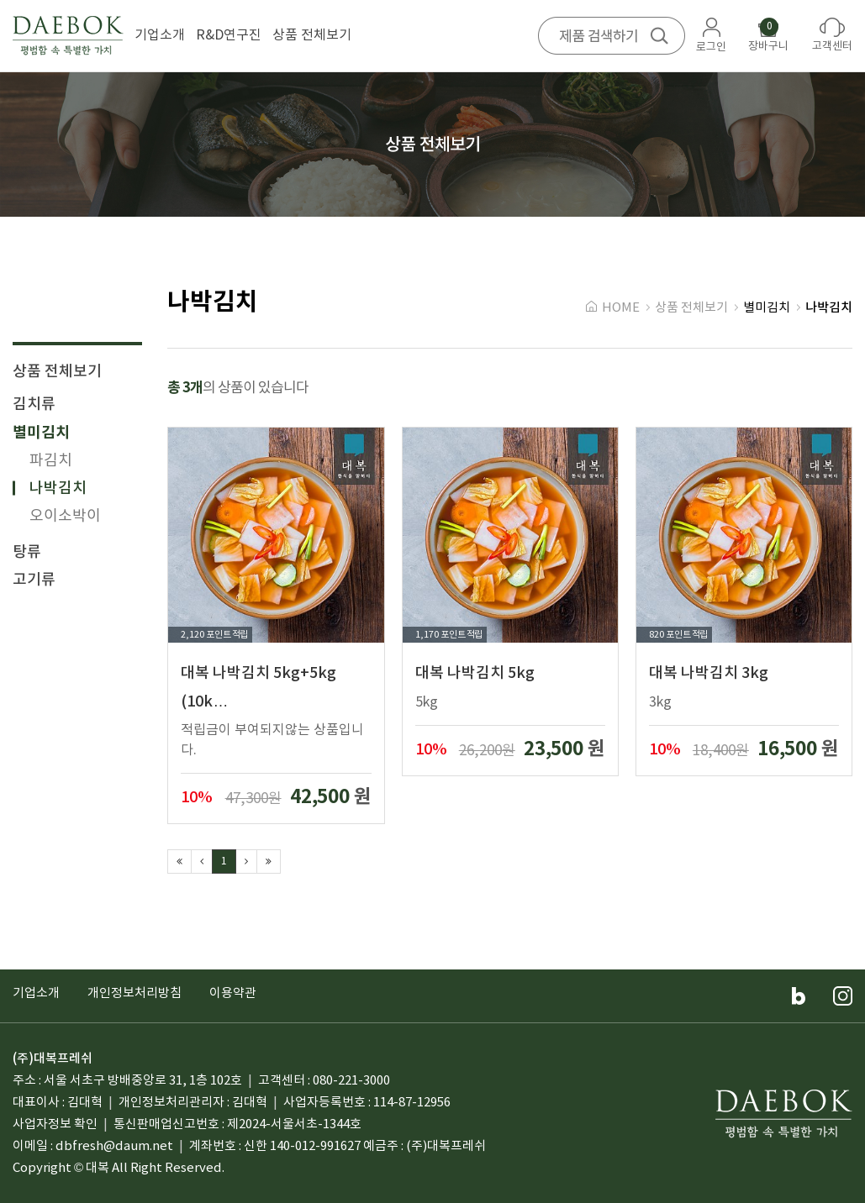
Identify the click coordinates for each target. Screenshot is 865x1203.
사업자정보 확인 (55, 1124)
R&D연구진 (228, 35)
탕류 (27, 552)
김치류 (34, 404)
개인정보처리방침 (134, 993)
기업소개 (159, 35)
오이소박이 (65, 516)
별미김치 (41, 432)
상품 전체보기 (311, 35)
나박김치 (58, 488)
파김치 (50, 461)
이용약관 (232, 993)
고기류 (34, 580)
